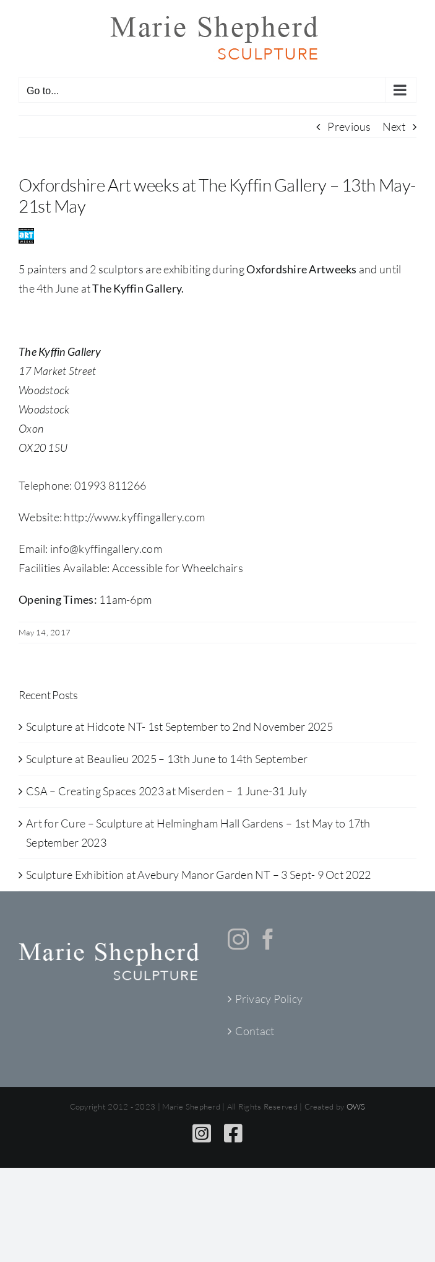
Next (393, 126)
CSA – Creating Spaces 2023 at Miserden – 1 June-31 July (166, 791)
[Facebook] (267, 939)
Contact (255, 1031)
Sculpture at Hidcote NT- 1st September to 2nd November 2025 (179, 726)
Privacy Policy (269, 998)
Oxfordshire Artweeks (301, 269)
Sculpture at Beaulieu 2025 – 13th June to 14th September (167, 759)
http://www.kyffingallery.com (134, 517)
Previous (349, 126)
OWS (356, 1106)
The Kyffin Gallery (136, 288)
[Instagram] (238, 939)
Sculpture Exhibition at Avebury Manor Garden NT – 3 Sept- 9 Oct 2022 (198, 874)
